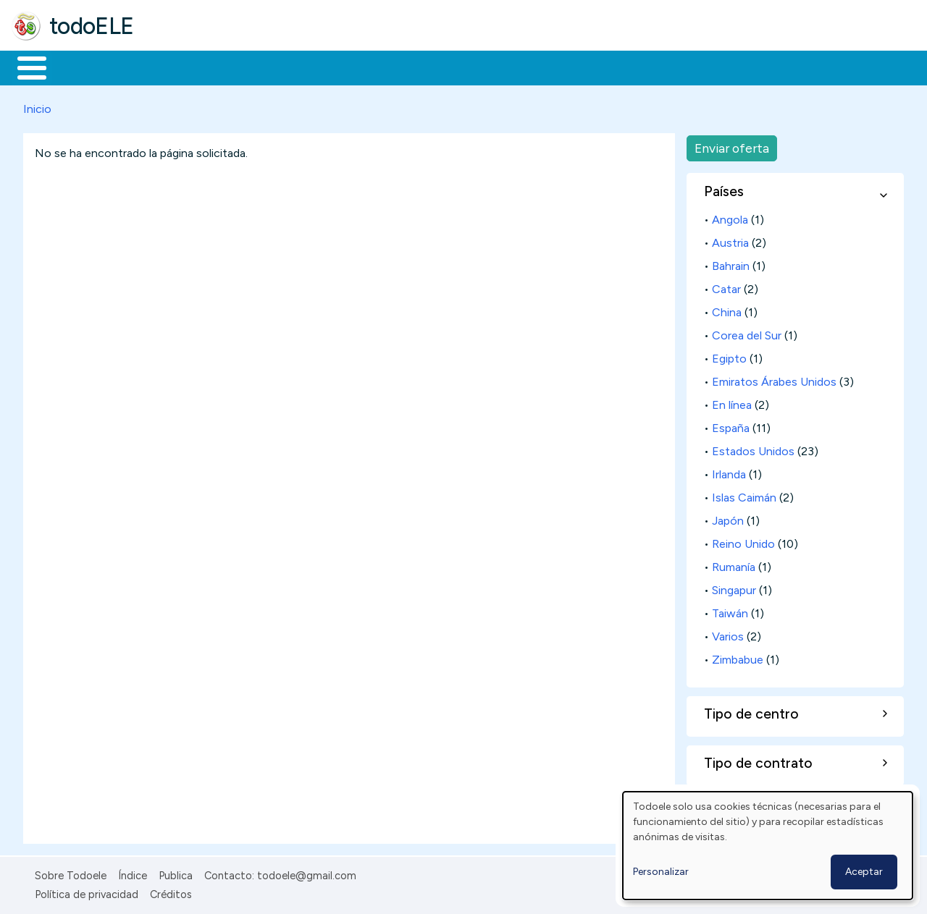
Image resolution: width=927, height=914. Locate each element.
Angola (730, 217)
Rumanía (733, 564)
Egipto (729, 356)
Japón (728, 518)
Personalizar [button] (661, 872)
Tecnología (433, 66)
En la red (342, 66)
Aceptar (864, 872)
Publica (176, 872)
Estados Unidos (753, 448)
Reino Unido (743, 541)
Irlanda (729, 471)
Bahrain (731, 263)
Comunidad (529, 66)
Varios (728, 633)
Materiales (81, 66)
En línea (732, 402)
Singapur (734, 587)
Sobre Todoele (70, 872)
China (727, 309)
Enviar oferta (732, 145)
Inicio (24, 66)
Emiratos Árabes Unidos (774, 379)
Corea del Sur (746, 332)
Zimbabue (737, 657)
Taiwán (730, 610)
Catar (726, 286)
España (731, 425)
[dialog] (768, 846)
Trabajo (261, 66)
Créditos (171, 892)
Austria (730, 240)
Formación (175, 66)
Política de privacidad (86, 892)
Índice (132, 872)
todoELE (91, 26)
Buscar (595, 66)
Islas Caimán (744, 495)
